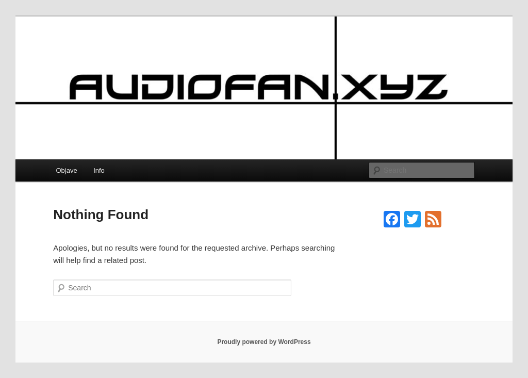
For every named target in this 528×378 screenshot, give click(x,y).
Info (99, 170)
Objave (66, 170)
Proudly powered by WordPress (263, 342)
